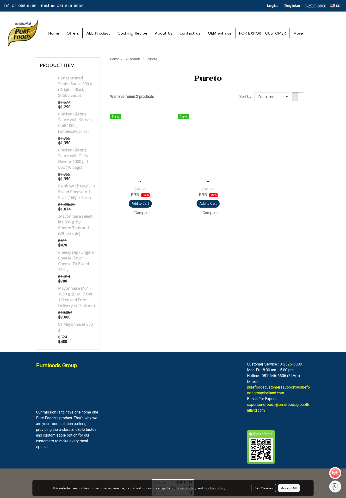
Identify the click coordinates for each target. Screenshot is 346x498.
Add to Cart (140, 203)
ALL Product (98, 33)
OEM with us (220, 33)
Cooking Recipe (132, 33)
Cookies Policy (214, 488)
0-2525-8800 (291, 364)
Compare (142, 212)
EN (335, 5)
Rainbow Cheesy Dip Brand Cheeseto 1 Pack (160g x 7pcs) (76, 191)
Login (272, 6)
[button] (313, 33)
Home (53, 33)
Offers (73, 33)
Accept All (289, 488)
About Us (163, 33)
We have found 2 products (132, 96)
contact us (190, 33)
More (298, 33)
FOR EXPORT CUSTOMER (262, 33)
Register (292, 6)
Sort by (246, 96)
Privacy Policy (186, 488)
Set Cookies (264, 488)
